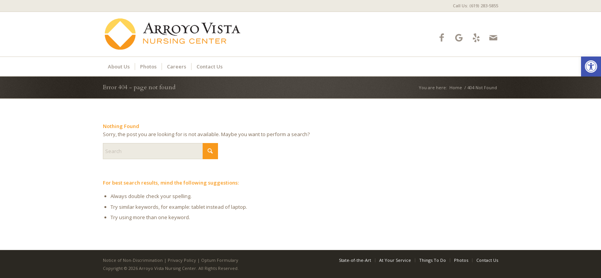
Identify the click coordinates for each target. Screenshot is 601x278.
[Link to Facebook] (441, 37)
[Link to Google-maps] (458, 37)
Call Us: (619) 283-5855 (475, 5)
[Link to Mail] (493, 37)
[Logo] (173, 34)
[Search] (160, 151)
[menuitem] (473, 6)
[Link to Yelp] (476, 37)
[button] (591, 67)
